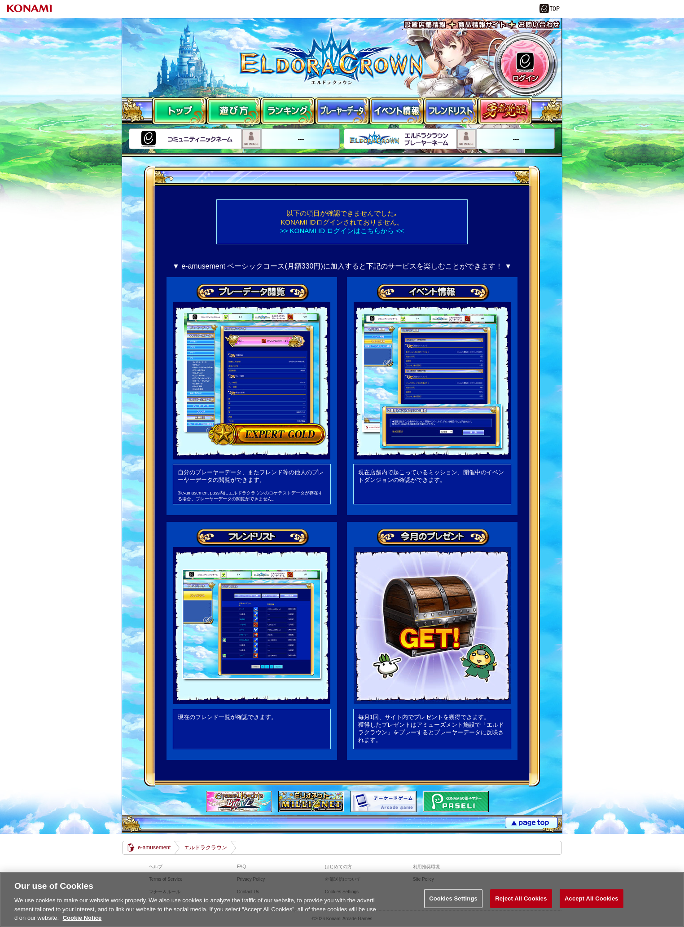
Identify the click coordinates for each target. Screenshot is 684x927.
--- (234, 138)
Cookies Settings (453, 906)
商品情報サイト (481, 23)
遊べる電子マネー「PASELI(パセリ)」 (455, 801)
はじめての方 (338, 866)
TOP (179, 110)
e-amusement (154, 847)
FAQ (241, 866)
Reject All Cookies (521, 906)
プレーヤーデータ (341, 110)
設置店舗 (427, 23)
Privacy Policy (251, 879)
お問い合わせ (536, 23)
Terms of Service (165, 879)
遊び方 (233, 110)
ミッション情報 (395, 110)
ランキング (287, 110)
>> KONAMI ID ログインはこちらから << (342, 230)
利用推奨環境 (426, 866)
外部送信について (343, 879)
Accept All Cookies (591, 906)
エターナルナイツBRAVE (239, 801)
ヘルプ (155, 866)
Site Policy (423, 879)
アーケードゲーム (383, 801)
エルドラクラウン (205, 847)
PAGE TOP (532, 823)
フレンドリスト (450, 110)
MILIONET (311, 801)
